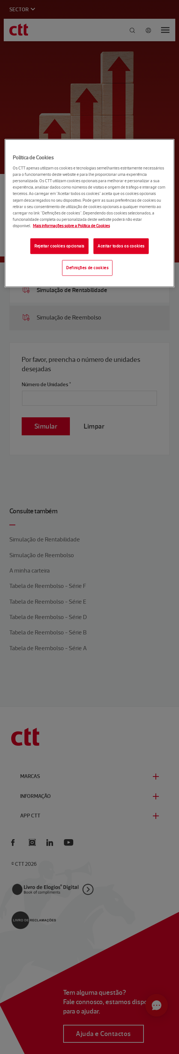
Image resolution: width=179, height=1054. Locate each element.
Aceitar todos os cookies (121, 245)
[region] (89, 213)
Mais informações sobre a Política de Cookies (71, 225)
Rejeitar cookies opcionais (59, 245)
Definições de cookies (87, 267)
